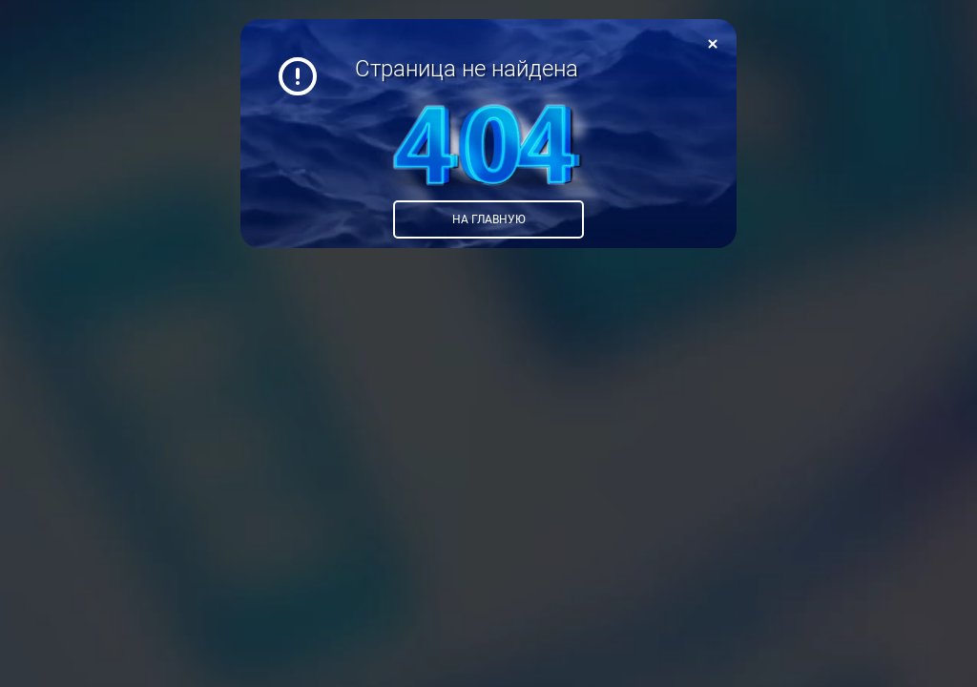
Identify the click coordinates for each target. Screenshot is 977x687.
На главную (489, 219)
